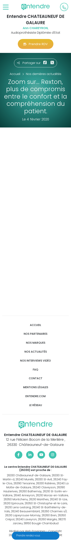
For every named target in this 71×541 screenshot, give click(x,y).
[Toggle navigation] (6, 7)
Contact (35, 378)
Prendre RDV (35, 44)
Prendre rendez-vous (28, 535)
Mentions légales (35, 387)
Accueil (35, 325)
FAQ (35, 369)
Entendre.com (35, 396)
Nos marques (35, 342)
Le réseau (35, 405)
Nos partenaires (35, 333)
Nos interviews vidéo (35, 360)
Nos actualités (35, 351)
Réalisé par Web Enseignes (27, 531)
